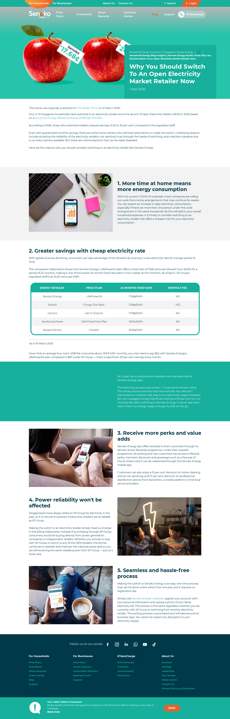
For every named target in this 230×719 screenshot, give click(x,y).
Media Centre (169, 679)
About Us (109, 3)
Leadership (168, 671)
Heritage (167, 666)
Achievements (125, 671)
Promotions (35, 666)
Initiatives (122, 666)
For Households (39, 3)
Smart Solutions (82, 666)
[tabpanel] (170, 77)
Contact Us (125, 3)
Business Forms (82, 675)
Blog (31, 679)
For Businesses (61, 3)
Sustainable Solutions (85, 671)
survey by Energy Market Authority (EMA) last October (68, 117)
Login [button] (193, 3)
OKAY (172, 708)
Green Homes (36, 675)
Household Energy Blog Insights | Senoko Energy (157, 55)
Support (33, 684)
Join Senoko (168, 675)
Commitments (125, 662)
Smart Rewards (37, 671)
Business (167, 662)
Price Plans (35, 662)
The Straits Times (87, 108)
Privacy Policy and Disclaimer (178, 688)
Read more (53, 711)
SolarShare (123, 675)
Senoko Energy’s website (148, 598)
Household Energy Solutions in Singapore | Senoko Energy (161, 52)
